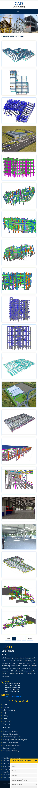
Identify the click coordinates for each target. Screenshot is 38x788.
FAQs (4, 713)
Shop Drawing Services (10, 742)
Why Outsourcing (8, 710)
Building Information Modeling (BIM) (15, 740)
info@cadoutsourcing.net (14, 696)
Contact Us (6, 721)
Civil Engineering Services (11, 745)
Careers (5, 718)
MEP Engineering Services (11, 737)
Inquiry (5, 716)
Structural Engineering (10, 734)
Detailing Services (8, 748)
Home (4, 704)
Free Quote (6, 724)
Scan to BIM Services (9, 766)
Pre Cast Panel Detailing (10, 751)
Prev (8, 639)
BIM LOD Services (8, 761)
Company (5, 707)
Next (30, 639)
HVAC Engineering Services (11, 758)
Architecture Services (9, 731)
